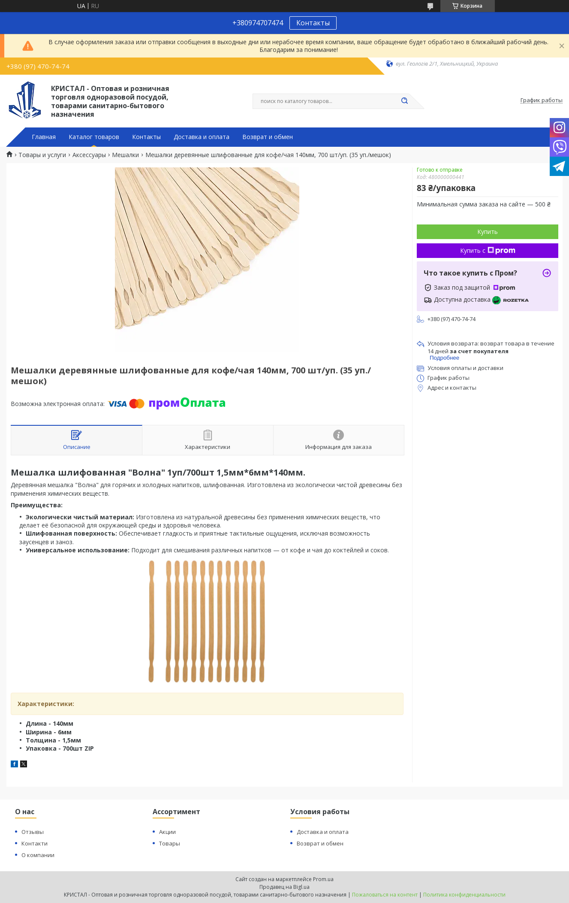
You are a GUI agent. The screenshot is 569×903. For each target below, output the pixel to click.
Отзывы (32, 832)
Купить (487, 231)
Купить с (487, 250)
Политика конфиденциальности (464, 894)
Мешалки (125, 155)
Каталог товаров (94, 137)
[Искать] (404, 101)
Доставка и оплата (201, 137)
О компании (37, 855)
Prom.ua (323, 879)
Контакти (34, 843)
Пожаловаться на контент (385, 894)
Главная (44, 137)
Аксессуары (89, 155)
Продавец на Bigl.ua (284, 887)
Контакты (313, 22)
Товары (169, 843)
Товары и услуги (42, 155)
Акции (167, 832)
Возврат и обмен (267, 137)
